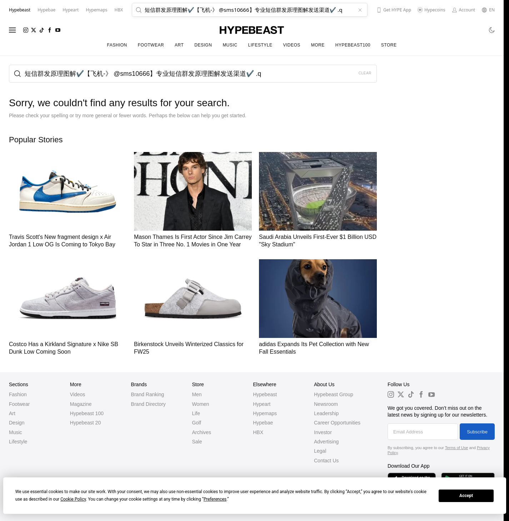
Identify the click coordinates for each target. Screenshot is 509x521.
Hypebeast (265, 394)
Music (230, 45)
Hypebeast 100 (87, 413)
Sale (197, 441)
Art (179, 45)
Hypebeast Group (333, 394)
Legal (320, 451)
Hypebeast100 (352, 45)
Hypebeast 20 (85, 423)
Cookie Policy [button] (73, 499)
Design (203, 45)
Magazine (81, 404)
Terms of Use (456, 448)
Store (389, 45)
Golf (196, 423)
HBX (258, 432)
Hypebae (263, 423)
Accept (466, 495)
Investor (323, 432)
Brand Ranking (147, 394)
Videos (291, 45)
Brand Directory (148, 404)
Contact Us (326, 460)
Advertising (326, 441)
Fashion (117, 45)
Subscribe (477, 431)
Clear (365, 73)
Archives (201, 432)
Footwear (151, 45)
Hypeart (261, 404)
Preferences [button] (215, 499)
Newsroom (326, 404)
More (318, 45)
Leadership (326, 413)
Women (200, 404)
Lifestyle (260, 45)
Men (196, 394)
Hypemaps (265, 413)
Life (196, 413)
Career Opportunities (337, 423)
